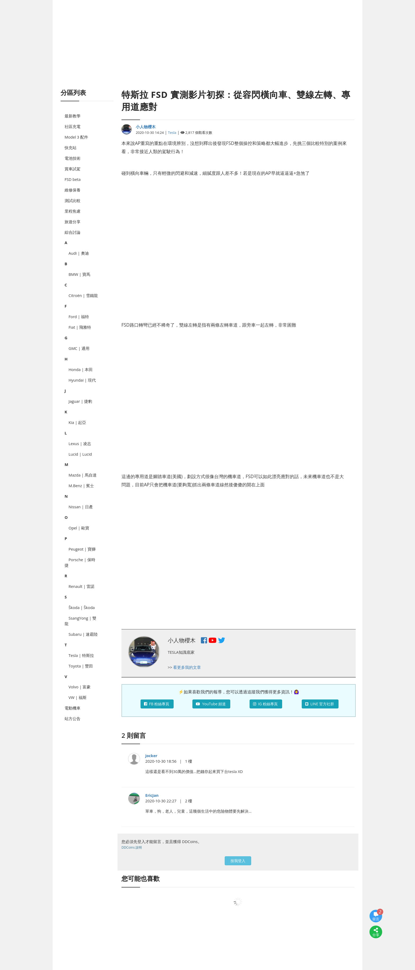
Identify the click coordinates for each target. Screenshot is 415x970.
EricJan (152, 795)
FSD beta (73, 179)
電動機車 (72, 708)
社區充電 (72, 126)
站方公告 (72, 718)
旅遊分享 (72, 221)
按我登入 (238, 860)
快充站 (70, 147)
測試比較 (72, 200)
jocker (151, 755)
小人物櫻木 (146, 126)
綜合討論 (72, 232)
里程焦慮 (72, 211)
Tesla (172, 132)
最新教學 (72, 115)
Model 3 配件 (76, 137)
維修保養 (72, 190)
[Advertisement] (207, 50)
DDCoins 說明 (131, 847)
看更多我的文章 (187, 667)
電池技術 (72, 158)
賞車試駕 (72, 168)
